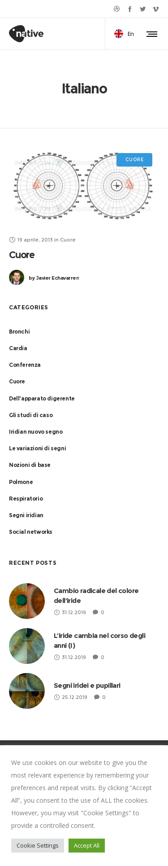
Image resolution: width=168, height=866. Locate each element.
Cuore (21, 254)
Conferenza (25, 364)
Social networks (30, 531)
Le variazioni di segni (37, 448)
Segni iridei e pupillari (87, 685)
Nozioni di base (30, 465)
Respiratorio (26, 498)
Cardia (18, 348)
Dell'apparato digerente (42, 398)
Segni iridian (26, 515)
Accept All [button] (86, 845)
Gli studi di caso (30, 415)
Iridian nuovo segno (35, 431)
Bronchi (19, 331)
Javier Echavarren (54, 278)
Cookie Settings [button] (38, 845)
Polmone (21, 482)
